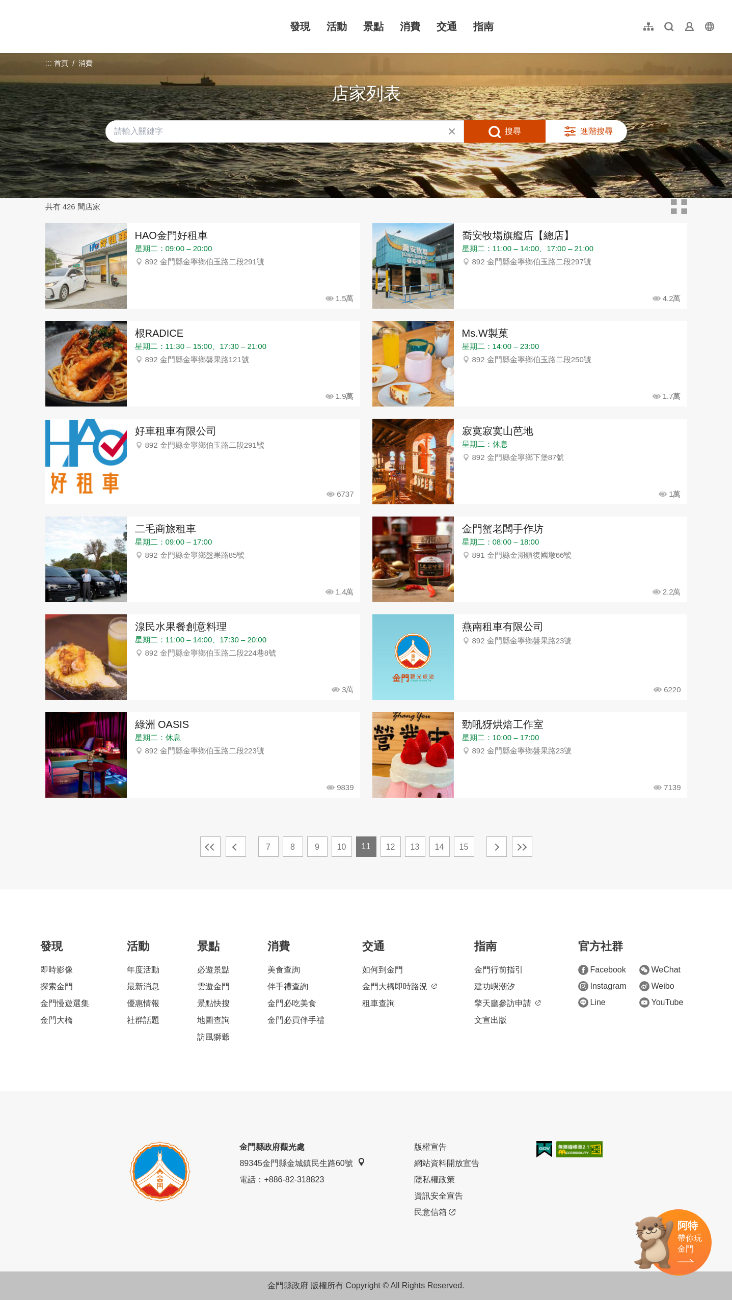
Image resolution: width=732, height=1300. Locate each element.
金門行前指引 (498, 969)
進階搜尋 (596, 131)
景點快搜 (213, 1003)
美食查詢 (283, 969)
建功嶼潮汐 (494, 986)
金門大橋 (56, 1020)
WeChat (660, 970)
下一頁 (496, 846)
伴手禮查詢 (287, 986)
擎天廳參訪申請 (507, 1003)
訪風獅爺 (213, 1037)
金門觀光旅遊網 (78, 26)
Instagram (602, 986)
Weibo (656, 986)
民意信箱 (434, 1212)
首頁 (61, 63)
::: (15, 6)
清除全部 (452, 131)
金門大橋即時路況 (399, 986)
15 (464, 847)
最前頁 (210, 846)
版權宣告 (430, 1147)
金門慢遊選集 (64, 1003)
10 (341, 847)
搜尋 (513, 131)
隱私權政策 (434, 1179)
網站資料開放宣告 (446, 1163)
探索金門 (56, 986)
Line (592, 1002)
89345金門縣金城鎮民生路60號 (302, 1163)
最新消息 (143, 986)
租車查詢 (378, 1003)
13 (415, 847)
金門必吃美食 (291, 1003)
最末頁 (522, 846)
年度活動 (143, 969)
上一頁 (236, 846)
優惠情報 (143, 1003)
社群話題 (143, 1020)
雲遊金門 (213, 986)
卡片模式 (679, 207)
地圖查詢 (213, 1020)
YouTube (661, 1002)
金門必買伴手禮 (295, 1020)
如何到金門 (382, 969)
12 (390, 847)
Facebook (602, 970)
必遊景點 (213, 969)
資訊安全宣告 (438, 1195)
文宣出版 (490, 1020)
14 (439, 847)
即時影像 (56, 969)
